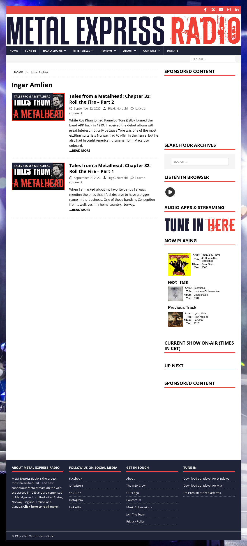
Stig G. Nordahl (118, 108)
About (128, 50)
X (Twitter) (76, 485)
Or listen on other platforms (202, 493)
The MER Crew (135, 485)
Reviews (107, 50)
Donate (172, 50)
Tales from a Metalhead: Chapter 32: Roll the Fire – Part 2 (110, 99)
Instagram (76, 500)
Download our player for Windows (206, 478)
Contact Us (133, 500)
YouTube (75, 493)
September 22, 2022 (87, 108)
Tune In (30, 50)
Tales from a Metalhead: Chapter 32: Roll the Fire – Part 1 (110, 168)
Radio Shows (53, 50)
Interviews (81, 50)
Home (13, 50)
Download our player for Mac (202, 485)
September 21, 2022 (87, 177)
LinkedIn (75, 507)
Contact (149, 50)
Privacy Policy (135, 521)
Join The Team (135, 514)
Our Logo (132, 493)
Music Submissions (139, 507)
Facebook (75, 478)
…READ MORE (79, 150)
